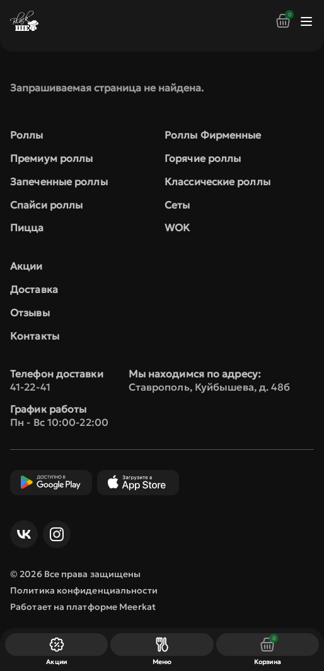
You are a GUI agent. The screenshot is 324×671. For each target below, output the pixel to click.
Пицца (27, 227)
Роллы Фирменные (213, 135)
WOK (177, 227)
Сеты (177, 204)
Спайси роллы (46, 204)
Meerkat (137, 606)
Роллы (26, 135)
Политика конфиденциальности (84, 590)
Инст (53, 534)
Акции (26, 266)
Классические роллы (217, 181)
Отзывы (30, 312)
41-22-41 (30, 387)
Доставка (34, 289)
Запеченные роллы (59, 181)
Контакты (34, 336)
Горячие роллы (203, 158)
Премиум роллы (51, 158)
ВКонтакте (21, 534)
